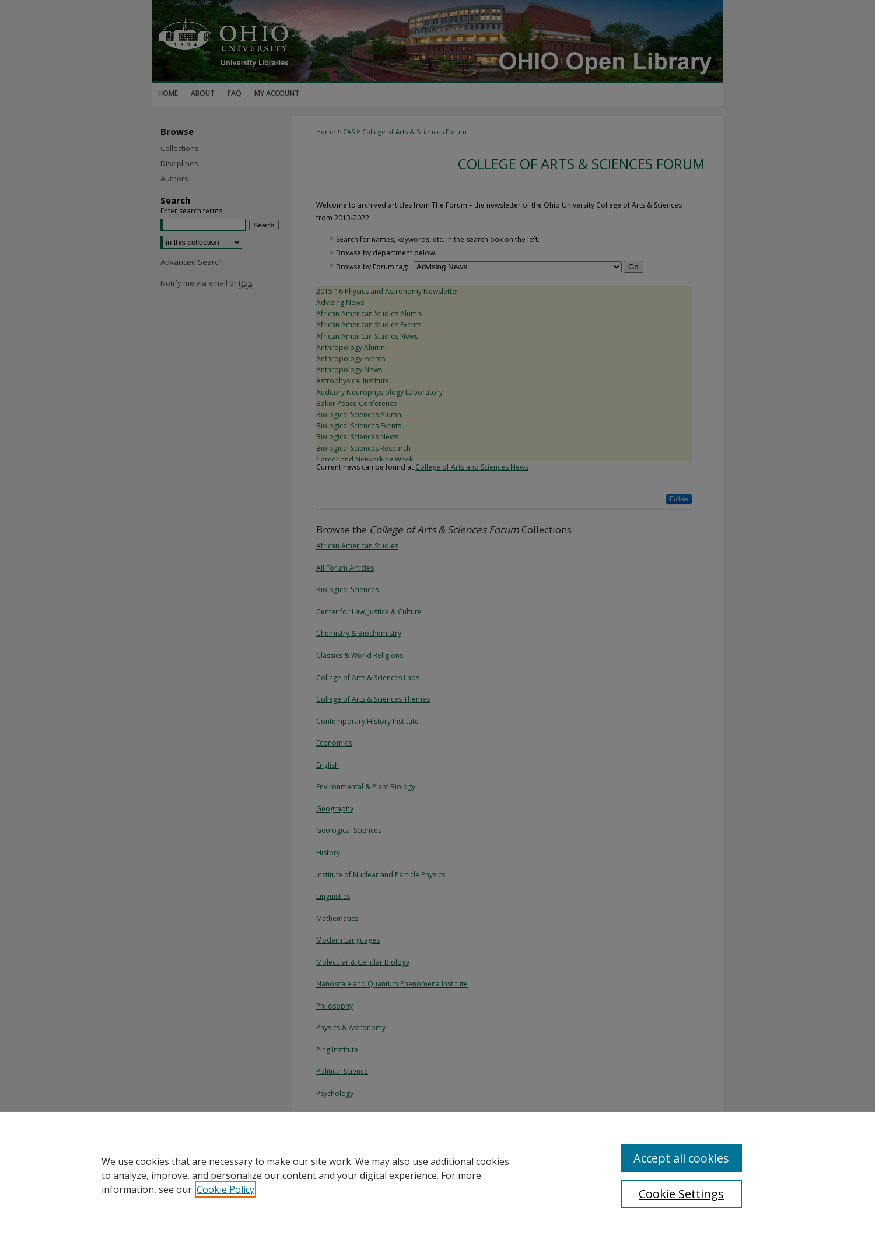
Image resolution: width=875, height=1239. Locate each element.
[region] (437, 1175)
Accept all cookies (681, 1158)
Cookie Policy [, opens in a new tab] (225, 1189)
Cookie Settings (681, 1194)
